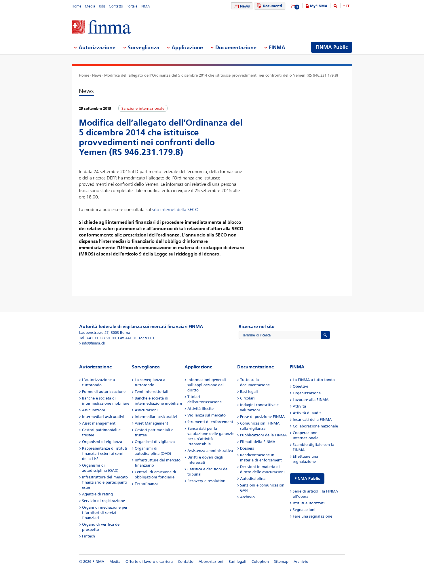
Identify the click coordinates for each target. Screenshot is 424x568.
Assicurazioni (93, 410)
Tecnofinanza (146, 484)
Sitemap (281, 561)
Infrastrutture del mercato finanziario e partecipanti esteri (105, 482)
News (241, 6)
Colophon (260, 561)
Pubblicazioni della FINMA (263, 435)
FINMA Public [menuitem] (331, 47)
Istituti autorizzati (309, 503)
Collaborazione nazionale (315, 426)
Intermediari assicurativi (103, 416)
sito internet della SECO (175, 209)
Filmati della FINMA (257, 442)
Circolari (247, 398)
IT (347, 6)
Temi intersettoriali (151, 391)
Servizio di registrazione (103, 501)
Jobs (102, 6)
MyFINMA (318, 6)
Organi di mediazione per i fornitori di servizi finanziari (105, 512)
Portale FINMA (138, 6)
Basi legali (249, 391)
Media (90, 6)
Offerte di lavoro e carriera (149, 561)
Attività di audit (307, 413)
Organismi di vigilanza (102, 442)
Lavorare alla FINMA (310, 399)
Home (76, 6)
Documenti (268, 6)
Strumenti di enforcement (210, 422)
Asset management (98, 423)
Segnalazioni (304, 510)
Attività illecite (200, 408)
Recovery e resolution (206, 481)
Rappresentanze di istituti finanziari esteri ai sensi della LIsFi (104, 453)
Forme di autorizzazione (104, 391)
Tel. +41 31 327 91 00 (97, 338)
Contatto (116, 6)
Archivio (247, 497)
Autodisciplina (252, 478)
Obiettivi (300, 386)
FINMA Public (307, 478)
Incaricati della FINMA (312, 419)
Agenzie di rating (97, 494)
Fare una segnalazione (312, 516)
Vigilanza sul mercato (206, 415)
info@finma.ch (93, 343)
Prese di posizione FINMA (262, 416)
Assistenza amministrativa (210, 450)
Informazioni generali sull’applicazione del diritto (206, 385)
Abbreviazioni (211, 561)
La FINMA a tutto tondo (314, 380)
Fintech (88, 536)
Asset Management (151, 423)
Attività (299, 406)
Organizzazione (307, 393)
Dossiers (247, 448)
